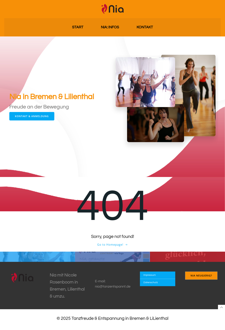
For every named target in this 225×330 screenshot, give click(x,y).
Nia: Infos (110, 26)
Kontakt (145, 26)
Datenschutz (151, 285)
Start (77, 26)
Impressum (150, 277)
